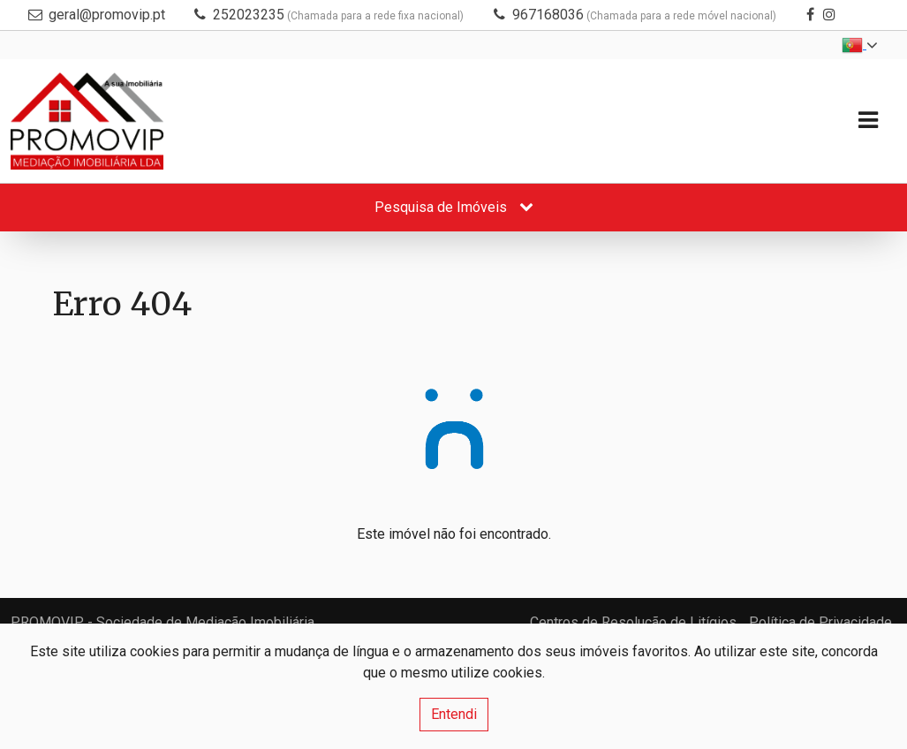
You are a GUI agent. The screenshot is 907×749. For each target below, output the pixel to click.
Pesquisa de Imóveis (453, 207)
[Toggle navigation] (867, 120)
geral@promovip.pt (107, 14)
